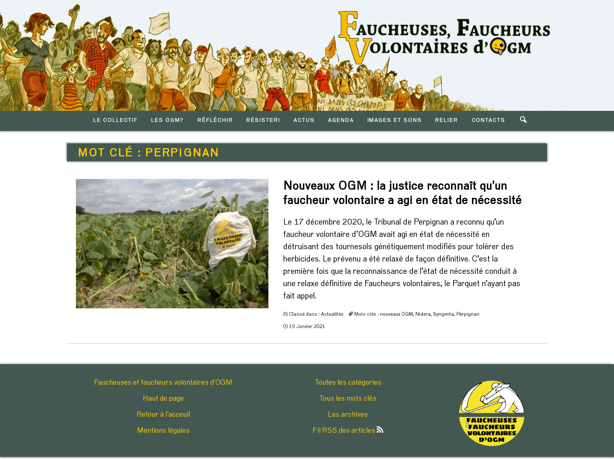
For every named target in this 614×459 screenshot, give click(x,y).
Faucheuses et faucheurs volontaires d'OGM (163, 382)
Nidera (423, 314)
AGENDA (341, 120)
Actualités (332, 314)
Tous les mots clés (347, 398)
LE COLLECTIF (115, 120)
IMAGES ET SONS (394, 120)
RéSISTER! (263, 120)
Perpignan (467, 314)
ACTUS (304, 120)
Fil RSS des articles (348, 430)
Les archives (348, 414)
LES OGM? (167, 120)
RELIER (446, 120)
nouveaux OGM (396, 314)
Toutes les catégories (348, 382)
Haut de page (163, 398)
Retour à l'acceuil (163, 414)
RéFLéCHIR (215, 120)
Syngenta (443, 314)
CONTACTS (489, 120)
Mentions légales (163, 430)
